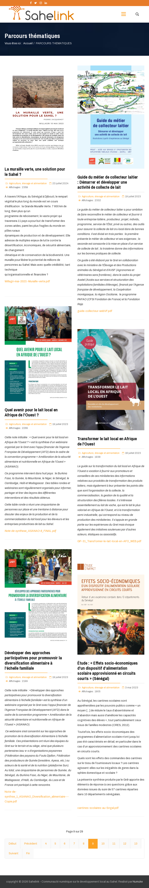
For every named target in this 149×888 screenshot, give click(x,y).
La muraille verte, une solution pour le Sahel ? (35, 171)
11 (113, 843)
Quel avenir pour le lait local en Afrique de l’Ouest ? (31, 412)
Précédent (30, 843)
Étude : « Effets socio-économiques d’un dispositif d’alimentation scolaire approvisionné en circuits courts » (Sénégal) (107, 670)
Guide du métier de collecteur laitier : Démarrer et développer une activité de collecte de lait (107, 182)
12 (124, 843)
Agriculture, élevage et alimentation (28, 183)
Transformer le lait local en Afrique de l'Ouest (107, 441)
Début (12, 843)
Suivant (13, 853)
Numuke (138, 881)
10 (103, 843)
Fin (28, 853)
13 (135, 843)
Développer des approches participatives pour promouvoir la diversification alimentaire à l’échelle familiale (33, 660)
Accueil (28, 43)
